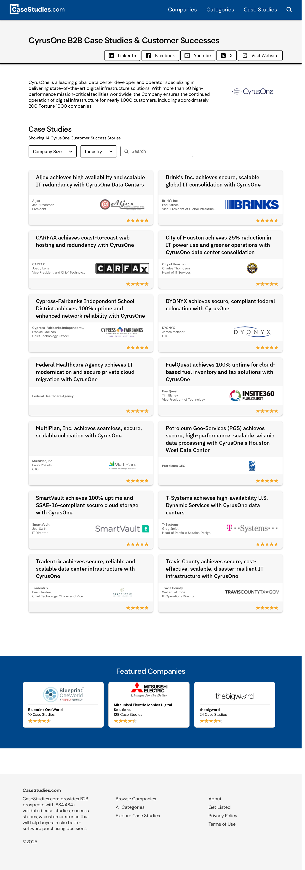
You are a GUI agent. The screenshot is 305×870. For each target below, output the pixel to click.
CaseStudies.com (42, 790)
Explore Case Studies (138, 816)
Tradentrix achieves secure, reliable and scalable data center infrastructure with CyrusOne (85, 569)
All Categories (130, 807)
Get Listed (220, 807)
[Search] (160, 151)
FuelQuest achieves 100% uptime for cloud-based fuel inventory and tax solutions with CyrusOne (220, 372)
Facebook (160, 55)
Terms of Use (222, 824)
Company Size (52, 151)
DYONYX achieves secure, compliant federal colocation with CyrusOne (220, 304)
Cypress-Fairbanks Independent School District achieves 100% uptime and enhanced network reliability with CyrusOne (90, 308)
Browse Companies (136, 799)
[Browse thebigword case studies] (234, 705)
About (215, 799)
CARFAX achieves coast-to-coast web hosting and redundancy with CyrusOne (85, 241)
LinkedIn (122, 55)
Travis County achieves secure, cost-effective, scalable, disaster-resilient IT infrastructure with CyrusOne (215, 569)
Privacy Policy (223, 816)
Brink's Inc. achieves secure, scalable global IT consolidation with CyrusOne (213, 180)
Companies (182, 9)
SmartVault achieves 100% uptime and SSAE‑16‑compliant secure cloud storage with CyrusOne (87, 505)
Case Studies (260, 9)
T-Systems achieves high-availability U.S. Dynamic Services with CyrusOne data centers (217, 505)
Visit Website (260, 55)
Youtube (198, 55)
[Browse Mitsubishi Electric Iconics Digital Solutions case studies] (149, 705)
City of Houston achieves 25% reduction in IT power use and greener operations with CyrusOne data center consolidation (218, 245)
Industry (98, 151)
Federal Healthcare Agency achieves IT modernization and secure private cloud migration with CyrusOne (85, 372)
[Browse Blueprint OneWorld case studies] (63, 705)
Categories (220, 9)
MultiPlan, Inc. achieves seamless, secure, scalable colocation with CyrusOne (89, 431)
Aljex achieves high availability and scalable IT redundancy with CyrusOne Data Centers (90, 180)
